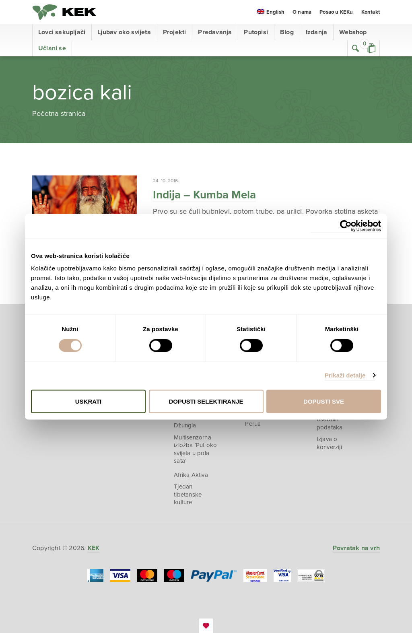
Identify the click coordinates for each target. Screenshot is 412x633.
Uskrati (88, 401)
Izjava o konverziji (329, 443)
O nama (302, 12)
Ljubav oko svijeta (124, 32)
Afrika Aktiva (191, 474)
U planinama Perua (262, 419)
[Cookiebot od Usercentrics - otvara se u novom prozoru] (346, 226)
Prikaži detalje (345, 375)
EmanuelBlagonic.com (206, 626)
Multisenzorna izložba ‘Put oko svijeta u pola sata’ (195, 449)
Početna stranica (58, 113)
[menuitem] (270, 12)
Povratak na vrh (356, 548)
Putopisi (256, 32)
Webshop (353, 32)
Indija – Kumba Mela (204, 195)
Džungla (185, 425)
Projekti (174, 32)
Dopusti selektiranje (206, 401)
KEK (64, 12)
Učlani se (52, 48)
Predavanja (215, 32)
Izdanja (316, 32)
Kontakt (370, 12)
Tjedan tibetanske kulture (188, 494)
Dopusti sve (323, 401)
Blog (287, 32)
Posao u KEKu (336, 12)
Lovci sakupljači (61, 32)
